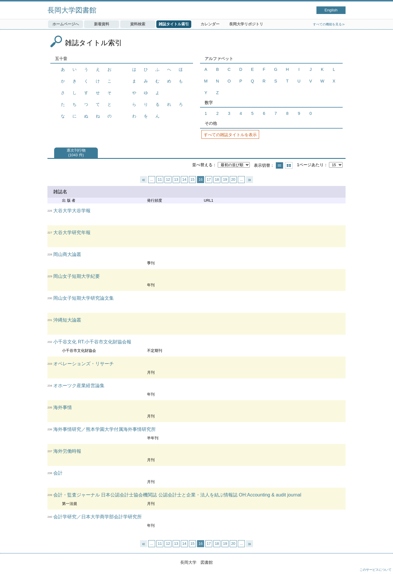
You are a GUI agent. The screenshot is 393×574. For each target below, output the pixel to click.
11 (160, 179)
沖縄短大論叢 (67, 319)
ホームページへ (65, 24)
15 (192, 179)
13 (176, 179)
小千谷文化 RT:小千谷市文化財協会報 (92, 341)
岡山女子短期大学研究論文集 (83, 298)
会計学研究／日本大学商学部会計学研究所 (97, 516)
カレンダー (210, 24)
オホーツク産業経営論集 (79, 385)
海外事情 (62, 407)
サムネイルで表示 (289, 165)
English (331, 10)
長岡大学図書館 (71, 10)
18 (217, 179)
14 (184, 179)
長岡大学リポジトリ (246, 24)
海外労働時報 (67, 451)
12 (168, 179)
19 (225, 179)
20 (233, 179)
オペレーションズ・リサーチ (83, 363)
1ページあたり (310, 164)
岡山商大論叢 (67, 254)
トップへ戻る (383, 564)
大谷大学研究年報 (72, 232)
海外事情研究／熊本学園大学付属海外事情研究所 (104, 429)
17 (209, 179)
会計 (58, 473)
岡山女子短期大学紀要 (76, 276)
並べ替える (202, 164)
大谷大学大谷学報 (72, 210)
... (151, 179)
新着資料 (101, 24)
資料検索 (137, 24)
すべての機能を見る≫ (329, 24)
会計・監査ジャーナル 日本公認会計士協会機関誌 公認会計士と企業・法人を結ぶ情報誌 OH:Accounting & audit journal (177, 494)
